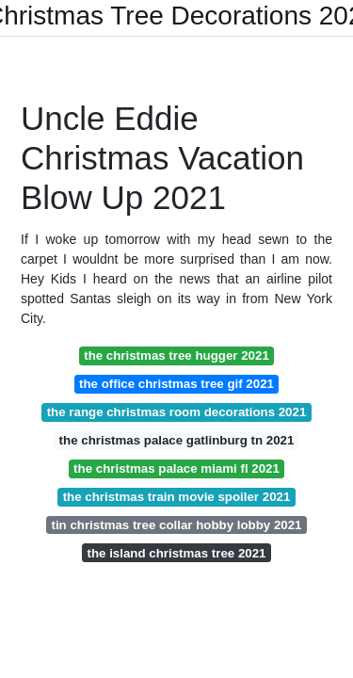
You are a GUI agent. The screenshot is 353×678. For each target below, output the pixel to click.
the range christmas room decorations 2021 (177, 412)
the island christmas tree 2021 (177, 553)
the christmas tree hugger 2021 (176, 355)
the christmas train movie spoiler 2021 (177, 497)
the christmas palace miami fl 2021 (176, 468)
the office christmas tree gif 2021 (176, 384)
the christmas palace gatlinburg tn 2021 (177, 440)
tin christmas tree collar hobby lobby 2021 (176, 525)
